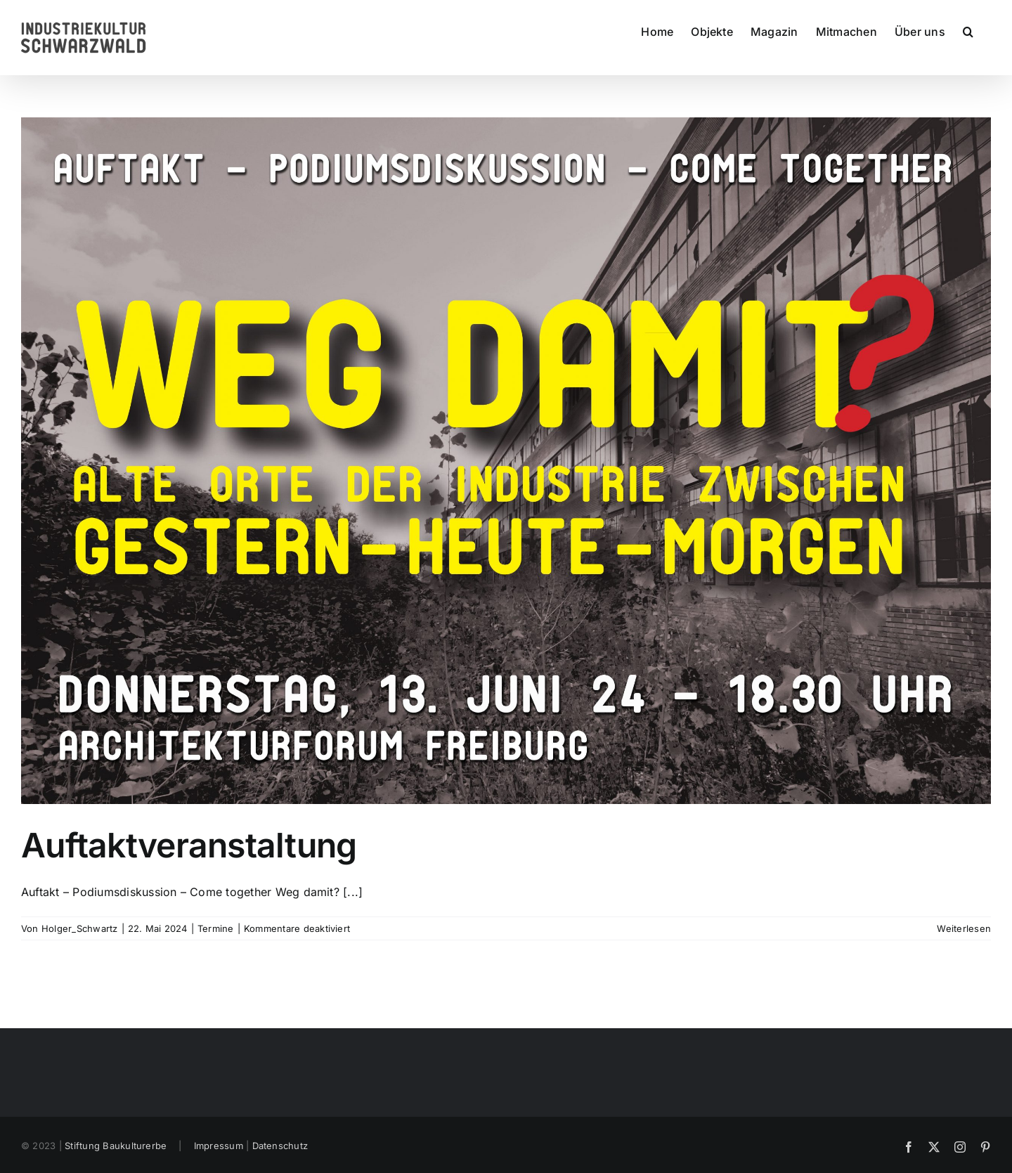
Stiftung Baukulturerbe (116, 1145)
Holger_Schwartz (79, 928)
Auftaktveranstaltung (189, 845)
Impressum (218, 1145)
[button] (968, 31)
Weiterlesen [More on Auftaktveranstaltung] (964, 928)
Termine (215, 928)
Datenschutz (280, 1145)
